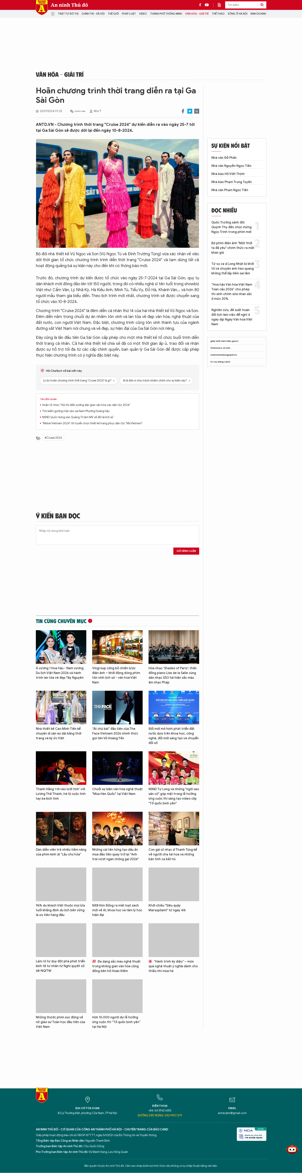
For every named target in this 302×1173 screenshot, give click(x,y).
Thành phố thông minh (166, 13)
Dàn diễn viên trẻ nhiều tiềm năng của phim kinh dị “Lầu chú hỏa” (61, 852)
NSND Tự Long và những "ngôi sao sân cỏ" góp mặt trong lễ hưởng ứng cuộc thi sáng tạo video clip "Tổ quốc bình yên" (174, 796)
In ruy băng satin (220, 361)
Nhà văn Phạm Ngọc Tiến (229, 190)
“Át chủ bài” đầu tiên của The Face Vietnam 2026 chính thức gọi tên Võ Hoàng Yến (115, 733)
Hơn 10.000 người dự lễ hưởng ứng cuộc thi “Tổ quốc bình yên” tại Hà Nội (116, 1022)
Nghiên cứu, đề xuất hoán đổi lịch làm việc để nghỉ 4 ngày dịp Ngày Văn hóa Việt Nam (231, 317)
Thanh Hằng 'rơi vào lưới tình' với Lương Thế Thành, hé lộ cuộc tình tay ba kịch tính (61, 794)
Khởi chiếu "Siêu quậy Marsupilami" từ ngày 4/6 (167, 908)
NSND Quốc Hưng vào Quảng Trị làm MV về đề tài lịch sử (77, 417)
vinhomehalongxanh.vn (223, 354)
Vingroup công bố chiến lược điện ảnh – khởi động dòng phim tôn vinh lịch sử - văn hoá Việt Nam (116, 675)
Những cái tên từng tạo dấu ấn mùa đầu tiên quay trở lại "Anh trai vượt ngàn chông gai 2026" (115, 854)
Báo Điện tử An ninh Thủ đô (41, 7)
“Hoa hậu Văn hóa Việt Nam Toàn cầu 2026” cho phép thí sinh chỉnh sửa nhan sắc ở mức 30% (231, 292)
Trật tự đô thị (68, 13)
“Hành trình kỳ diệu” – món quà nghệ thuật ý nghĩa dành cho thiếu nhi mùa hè (173, 966)
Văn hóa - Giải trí (197, 13)
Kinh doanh (258, 13)
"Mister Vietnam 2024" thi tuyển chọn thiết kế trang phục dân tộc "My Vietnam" (92, 423)
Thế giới (113, 13)
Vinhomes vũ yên (220, 347)
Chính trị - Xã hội (93, 13)
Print (196, 111)
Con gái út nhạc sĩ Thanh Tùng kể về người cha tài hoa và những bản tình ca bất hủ (173, 854)
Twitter (189, 111)
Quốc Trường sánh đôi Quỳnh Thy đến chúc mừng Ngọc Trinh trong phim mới (231, 227)
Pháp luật (129, 13)
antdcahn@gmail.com (232, 1113)
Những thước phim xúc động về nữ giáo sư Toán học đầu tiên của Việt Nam (60, 1022)
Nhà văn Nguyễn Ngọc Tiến (231, 166)
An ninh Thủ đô (69, 5)
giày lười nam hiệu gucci (224, 340)
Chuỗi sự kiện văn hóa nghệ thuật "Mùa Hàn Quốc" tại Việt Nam (117, 791)
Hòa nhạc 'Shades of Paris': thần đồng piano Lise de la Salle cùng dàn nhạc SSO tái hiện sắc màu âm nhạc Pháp (173, 675)
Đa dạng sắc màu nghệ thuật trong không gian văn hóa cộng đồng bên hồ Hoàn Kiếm (116, 966)
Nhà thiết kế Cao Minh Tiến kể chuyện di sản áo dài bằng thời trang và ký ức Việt (58, 733)
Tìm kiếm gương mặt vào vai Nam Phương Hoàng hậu (76, 411)
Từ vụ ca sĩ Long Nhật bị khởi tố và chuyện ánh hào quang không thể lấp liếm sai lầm (232, 268)
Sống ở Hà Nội (237, 13)
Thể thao (218, 13)
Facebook (182, 111)
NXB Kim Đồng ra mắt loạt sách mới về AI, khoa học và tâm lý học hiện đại (117, 910)
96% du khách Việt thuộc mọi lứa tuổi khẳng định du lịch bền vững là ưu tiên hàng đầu (60, 910)
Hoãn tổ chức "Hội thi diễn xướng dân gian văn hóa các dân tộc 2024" (86, 405)
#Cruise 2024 (53, 437)
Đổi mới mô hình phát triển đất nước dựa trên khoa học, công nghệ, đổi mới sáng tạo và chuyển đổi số (174, 736)
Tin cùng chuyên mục (61, 621)
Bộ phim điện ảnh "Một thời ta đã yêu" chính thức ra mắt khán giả (232, 248)
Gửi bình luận (186, 551)
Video (143, 13)
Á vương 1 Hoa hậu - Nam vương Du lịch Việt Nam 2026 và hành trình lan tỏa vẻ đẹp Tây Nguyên (60, 673)
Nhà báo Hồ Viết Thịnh (228, 174)
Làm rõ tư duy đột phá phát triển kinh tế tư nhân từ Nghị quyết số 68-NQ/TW (60, 966)
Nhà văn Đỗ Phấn (224, 158)
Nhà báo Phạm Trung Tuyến (231, 182)
